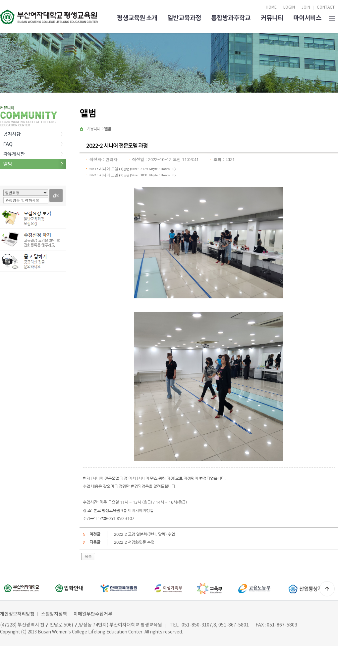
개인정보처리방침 (17, 614)
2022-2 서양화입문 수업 (134, 542)
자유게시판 (14, 153)
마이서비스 (307, 18)
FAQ (8, 144)
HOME (271, 7)
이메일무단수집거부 (93, 614)
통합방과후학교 (231, 18)
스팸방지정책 (54, 614)
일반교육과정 (184, 18)
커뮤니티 (272, 18)
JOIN (306, 7)
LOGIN (289, 7)
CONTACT (326, 7)
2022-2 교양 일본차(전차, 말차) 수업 (144, 534)
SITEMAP (332, 17)
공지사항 (12, 134)
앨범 (7, 163)
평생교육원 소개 (137, 18)
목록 (88, 556)
